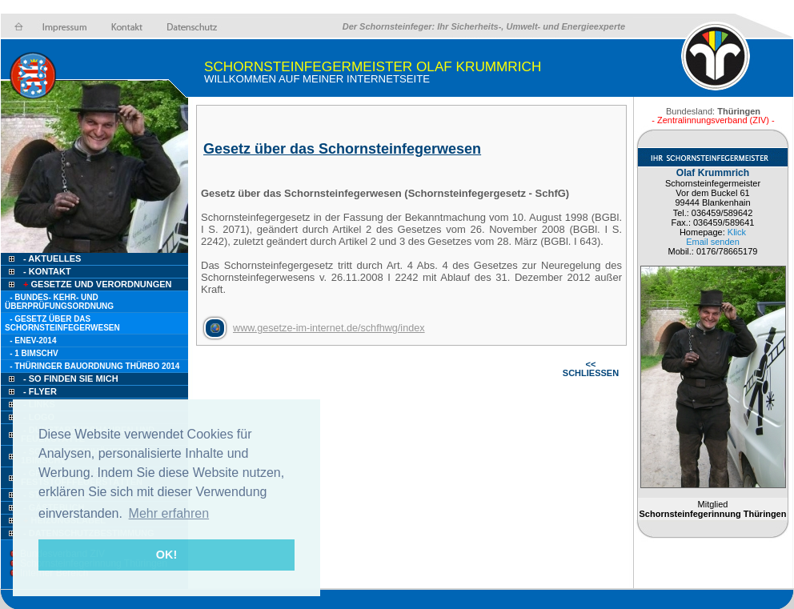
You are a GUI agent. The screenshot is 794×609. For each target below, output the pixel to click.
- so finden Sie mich (70, 378)
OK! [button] (166, 554)
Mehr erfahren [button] (169, 513)
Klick (737, 232)
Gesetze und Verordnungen (96, 284)
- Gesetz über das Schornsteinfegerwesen (62, 323)
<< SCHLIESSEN (591, 368)
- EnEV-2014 (33, 340)
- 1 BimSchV (34, 353)
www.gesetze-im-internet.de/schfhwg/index (329, 328)
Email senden (713, 241)
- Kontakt (46, 271)
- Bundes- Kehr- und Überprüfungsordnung (59, 302)
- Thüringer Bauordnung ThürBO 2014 (94, 366)
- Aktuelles (51, 258)
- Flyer (40, 391)
